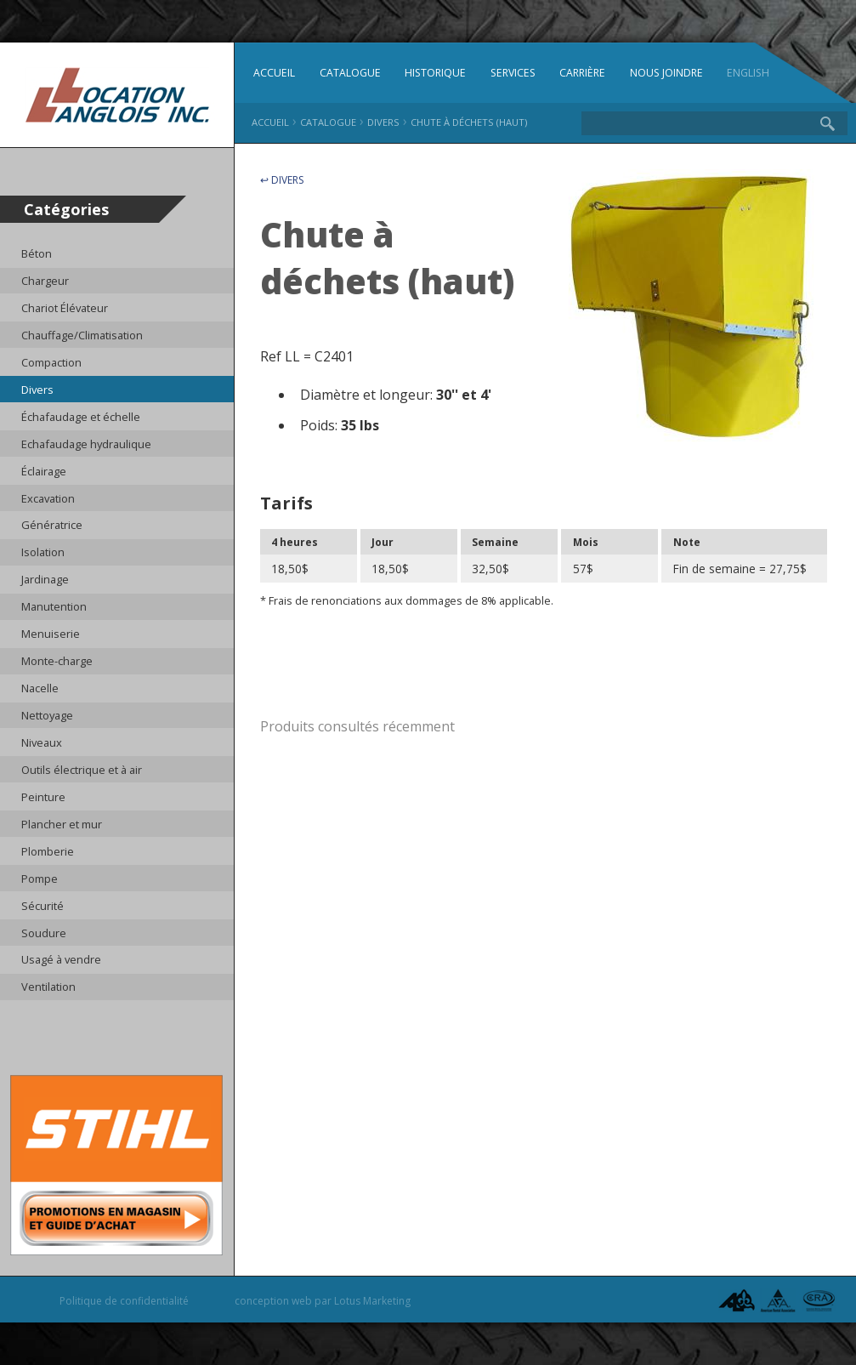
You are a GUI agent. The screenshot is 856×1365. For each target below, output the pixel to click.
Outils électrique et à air (81, 769)
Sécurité (42, 905)
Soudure (43, 933)
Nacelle (40, 688)
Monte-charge (57, 660)
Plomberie (47, 851)
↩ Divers (281, 180)
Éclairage (43, 471)
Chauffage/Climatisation (82, 335)
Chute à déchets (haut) (469, 122)
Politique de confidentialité (124, 1301)
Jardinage (45, 579)
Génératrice (51, 524)
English (748, 72)
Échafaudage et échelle (80, 416)
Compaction (51, 362)
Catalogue (350, 72)
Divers (37, 389)
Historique (435, 72)
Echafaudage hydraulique (86, 444)
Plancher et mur (61, 824)
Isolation (43, 552)
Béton (36, 253)
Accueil (274, 72)
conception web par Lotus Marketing (323, 1301)
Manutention (54, 606)
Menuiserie (50, 633)
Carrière (582, 72)
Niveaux (41, 742)
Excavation (48, 498)
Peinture (43, 797)
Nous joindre (666, 72)
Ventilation (48, 986)
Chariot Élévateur (64, 308)
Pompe (39, 878)
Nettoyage (47, 715)
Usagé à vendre (61, 959)
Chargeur (45, 280)
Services (513, 72)
